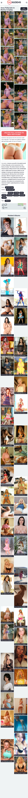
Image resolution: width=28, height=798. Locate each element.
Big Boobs (9, 195)
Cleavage (16, 195)
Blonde (4, 195)
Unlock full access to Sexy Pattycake (14, 133)
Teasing (4, 197)
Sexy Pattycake (9, 187)
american (7, 200)
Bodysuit (10, 192)
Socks (21, 192)
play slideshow (24, 9)
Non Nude (22, 195)
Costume (16, 192)
